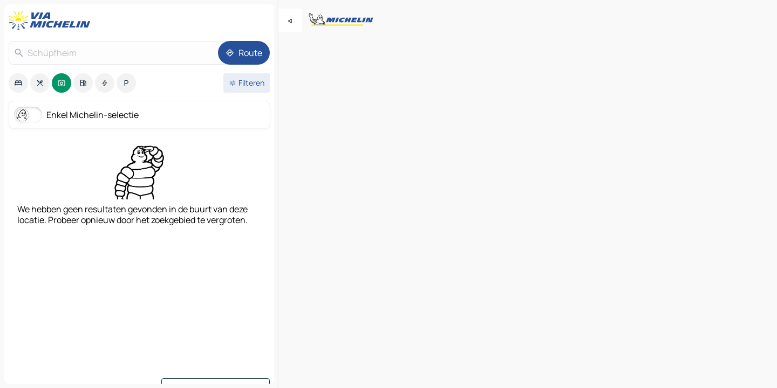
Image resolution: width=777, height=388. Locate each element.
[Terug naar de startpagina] (52, 20)
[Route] (244, 53)
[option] (18, 83)
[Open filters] (246, 83)
